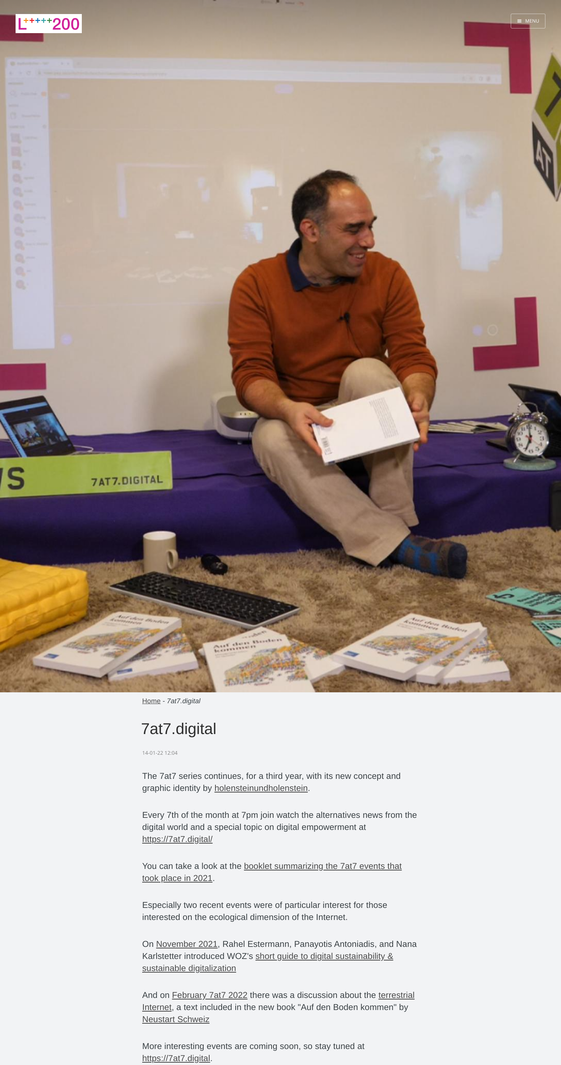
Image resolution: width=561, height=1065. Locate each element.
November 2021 (187, 944)
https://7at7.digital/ (177, 839)
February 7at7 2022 (210, 995)
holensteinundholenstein (261, 788)
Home (151, 701)
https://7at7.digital (176, 1058)
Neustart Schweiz (176, 1019)
